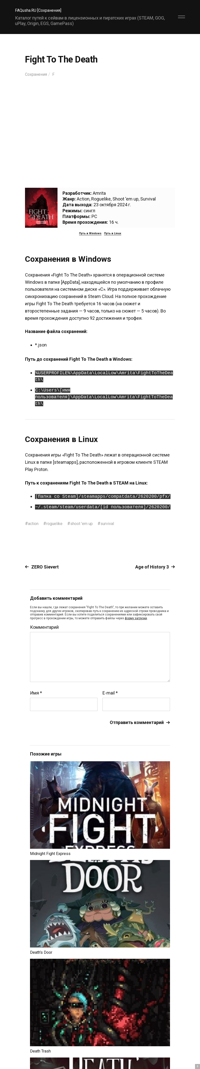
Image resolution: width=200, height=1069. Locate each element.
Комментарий (44, 627)
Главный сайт (172, 1046)
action (34, 523)
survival (115, 523)
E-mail (110, 693)
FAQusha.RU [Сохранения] (41, 10)
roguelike (57, 523)
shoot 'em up (87, 523)
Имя (36, 693)
